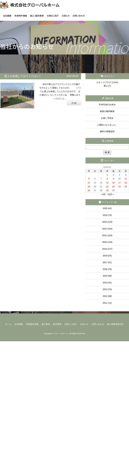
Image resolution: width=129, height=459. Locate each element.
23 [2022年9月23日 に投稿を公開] (113, 186)
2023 (104, 222)
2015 (105, 276)
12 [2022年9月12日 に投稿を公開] (89, 182)
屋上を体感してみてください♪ (22, 76)
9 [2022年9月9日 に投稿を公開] (113, 178)
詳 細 (74, 103)
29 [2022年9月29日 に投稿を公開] (107, 190)
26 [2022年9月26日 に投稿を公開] (89, 190)
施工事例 (46, 324)
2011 (105, 303)
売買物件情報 (20, 15)
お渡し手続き (107, 118)
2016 (105, 269)
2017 (105, 262)
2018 (105, 255)
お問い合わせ (79, 15)
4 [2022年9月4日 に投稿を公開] (125, 175)
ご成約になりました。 (107, 125)
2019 (104, 249)
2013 (105, 289)
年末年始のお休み (107, 104)
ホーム (8, 324)
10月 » (111, 194)
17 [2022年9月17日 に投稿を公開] (119, 182)
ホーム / (55, 60)
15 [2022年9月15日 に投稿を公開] (107, 182)
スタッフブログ (103, 82)
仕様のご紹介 (53, 15)
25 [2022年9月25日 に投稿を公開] (125, 186)
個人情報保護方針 (115, 324)
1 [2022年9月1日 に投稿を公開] (107, 175)
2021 (104, 235)
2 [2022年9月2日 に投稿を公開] (113, 175)
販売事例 (57, 324)
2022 (104, 228)
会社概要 (7, 15)
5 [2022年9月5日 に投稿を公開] (88, 178)
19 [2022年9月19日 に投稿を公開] (89, 186)
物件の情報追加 (107, 131)
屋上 (106, 86)
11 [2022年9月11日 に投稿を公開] (125, 178)
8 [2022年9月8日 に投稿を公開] (107, 178)
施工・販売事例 (37, 15)
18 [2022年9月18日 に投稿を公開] (125, 182)
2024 (105, 215)
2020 (104, 242)
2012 (105, 296)
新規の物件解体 (107, 111)
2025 (105, 208)
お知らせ (66, 15)
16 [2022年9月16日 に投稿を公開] (113, 182)
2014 (105, 282)
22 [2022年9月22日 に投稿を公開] (107, 186)
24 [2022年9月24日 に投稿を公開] (119, 186)
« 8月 (103, 194)
